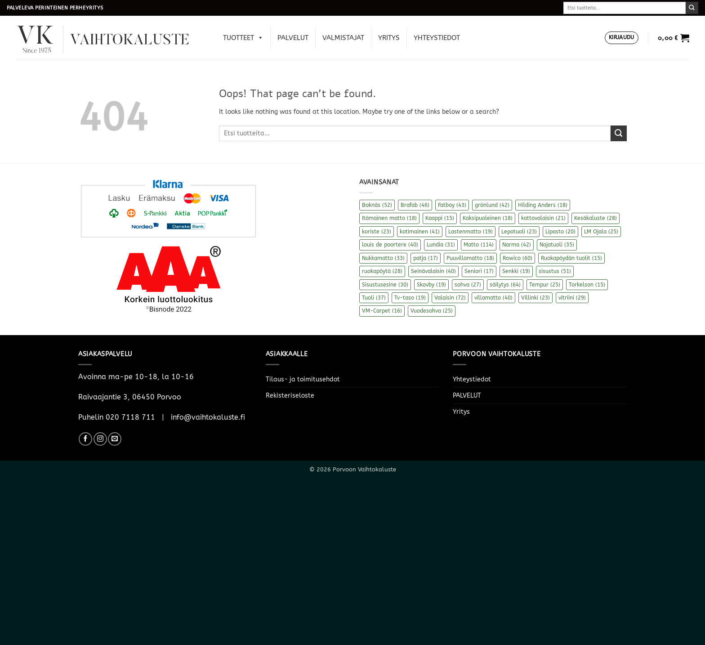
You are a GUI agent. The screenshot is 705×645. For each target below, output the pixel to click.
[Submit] (692, 8)
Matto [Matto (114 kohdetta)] (479, 245)
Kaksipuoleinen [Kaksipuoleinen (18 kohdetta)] (488, 218)
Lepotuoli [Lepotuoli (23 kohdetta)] (519, 231)
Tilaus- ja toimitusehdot (303, 379)
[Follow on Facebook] (85, 439)
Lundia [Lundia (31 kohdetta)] (441, 245)
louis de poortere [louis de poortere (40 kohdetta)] (390, 245)
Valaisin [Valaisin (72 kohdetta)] (450, 298)
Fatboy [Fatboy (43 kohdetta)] (452, 205)
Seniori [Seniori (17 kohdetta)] (479, 271)
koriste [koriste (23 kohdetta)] (376, 231)
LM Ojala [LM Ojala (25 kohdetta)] (601, 231)
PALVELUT (292, 38)
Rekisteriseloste (290, 395)
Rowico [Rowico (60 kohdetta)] (517, 258)
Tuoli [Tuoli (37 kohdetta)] (374, 298)
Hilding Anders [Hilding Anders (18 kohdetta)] (542, 205)
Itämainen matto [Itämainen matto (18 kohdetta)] (389, 218)
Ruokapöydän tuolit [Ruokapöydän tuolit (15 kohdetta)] (571, 258)
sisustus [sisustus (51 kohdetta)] (555, 271)
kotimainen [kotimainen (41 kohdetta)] (420, 231)
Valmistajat (343, 38)
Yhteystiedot (437, 38)
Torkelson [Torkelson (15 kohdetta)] (587, 285)
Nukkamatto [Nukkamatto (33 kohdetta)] (383, 258)
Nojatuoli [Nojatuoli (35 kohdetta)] (557, 245)
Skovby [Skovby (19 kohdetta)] (431, 285)
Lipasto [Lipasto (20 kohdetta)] (560, 231)
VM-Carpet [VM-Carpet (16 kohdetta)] (382, 311)
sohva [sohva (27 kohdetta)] (468, 285)
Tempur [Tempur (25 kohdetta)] (544, 285)
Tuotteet (243, 38)
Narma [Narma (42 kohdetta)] (516, 245)
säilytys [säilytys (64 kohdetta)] (505, 285)
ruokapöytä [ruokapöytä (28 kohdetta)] (382, 271)
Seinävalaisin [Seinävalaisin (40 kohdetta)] (433, 271)
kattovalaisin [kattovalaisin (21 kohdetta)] (543, 218)
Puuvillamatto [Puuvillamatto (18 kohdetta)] (470, 258)
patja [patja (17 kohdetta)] (425, 258)
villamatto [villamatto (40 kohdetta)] (493, 298)
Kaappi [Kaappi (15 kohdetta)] (439, 218)
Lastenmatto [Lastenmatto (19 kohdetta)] (470, 231)
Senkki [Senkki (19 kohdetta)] (516, 271)
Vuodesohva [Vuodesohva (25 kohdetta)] (432, 311)
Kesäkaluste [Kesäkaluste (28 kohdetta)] (595, 218)
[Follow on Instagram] (100, 439)
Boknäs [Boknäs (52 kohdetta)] (377, 205)
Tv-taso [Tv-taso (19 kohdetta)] (410, 298)
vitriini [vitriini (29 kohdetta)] (572, 298)
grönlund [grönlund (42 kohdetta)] (492, 205)
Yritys (389, 38)
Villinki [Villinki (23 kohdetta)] (535, 298)
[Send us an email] (114, 439)
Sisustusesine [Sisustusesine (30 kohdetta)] (385, 285)
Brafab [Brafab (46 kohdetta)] (415, 205)
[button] (621, 38)
